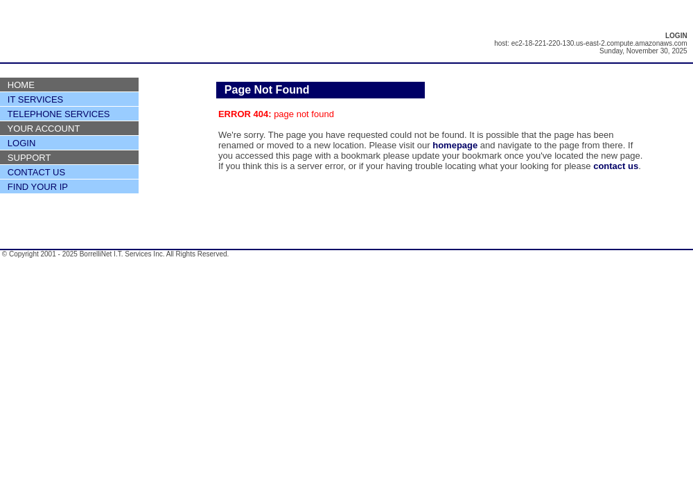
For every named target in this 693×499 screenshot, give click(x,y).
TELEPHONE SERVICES (59, 114)
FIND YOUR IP (38, 187)
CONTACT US (36, 172)
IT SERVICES (35, 99)
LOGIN (21, 143)
